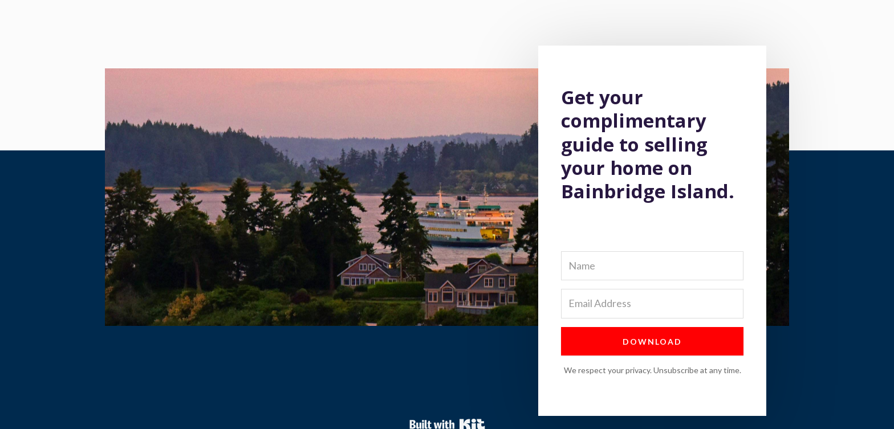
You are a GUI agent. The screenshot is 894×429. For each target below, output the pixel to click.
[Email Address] (652, 303)
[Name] (652, 265)
